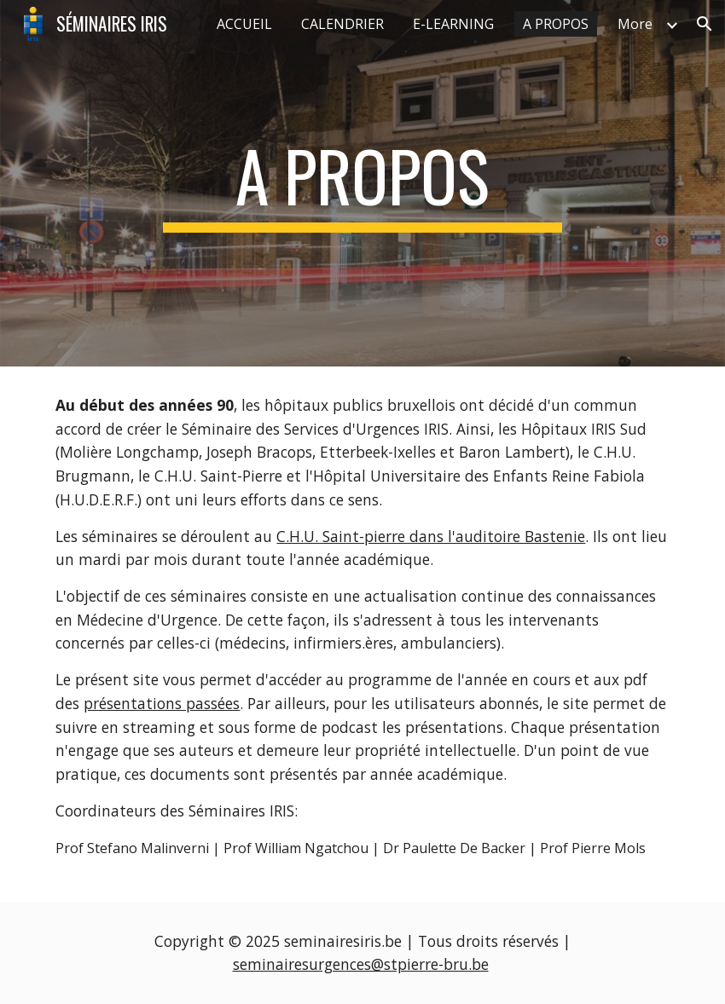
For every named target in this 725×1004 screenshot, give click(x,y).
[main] (362, 183)
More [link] (635, 23)
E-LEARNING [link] (453, 23)
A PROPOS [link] (556, 23)
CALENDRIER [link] (342, 23)
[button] (704, 23)
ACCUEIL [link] (244, 23)
